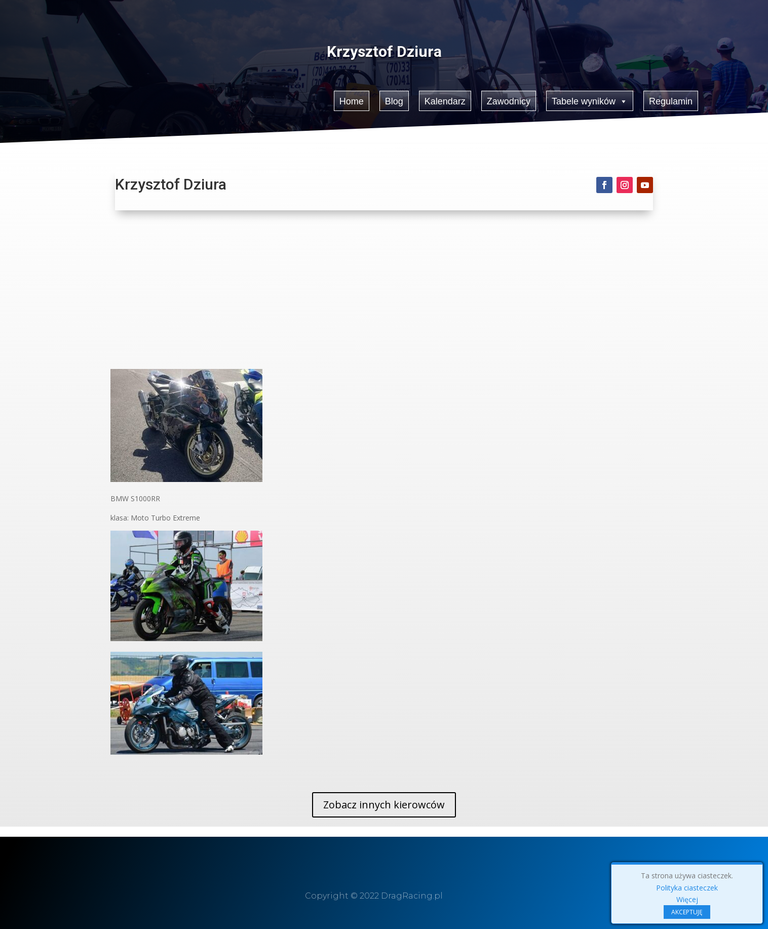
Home (351, 101)
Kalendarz (445, 101)
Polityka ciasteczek (687, 888)
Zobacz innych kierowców (384, 804)
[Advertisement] (384, 293)
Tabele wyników (590, 100)
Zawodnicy (508, 101)
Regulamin (671, 101)
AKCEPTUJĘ (687, 912)
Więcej (687, 899)
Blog (394, 101)
